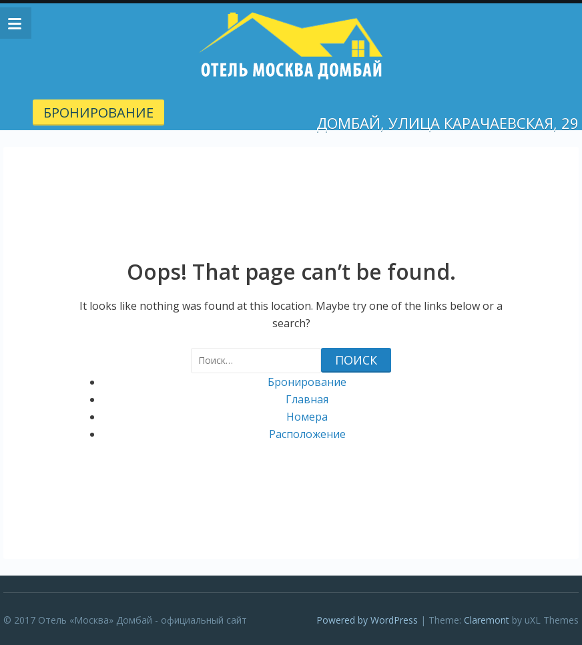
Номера (307, 416)
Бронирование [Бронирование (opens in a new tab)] (307, 382)
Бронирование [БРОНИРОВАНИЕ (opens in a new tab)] (98, 112)
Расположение (307, 434)
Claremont (486, 620)
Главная (307, 399)
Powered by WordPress (367, 620)
